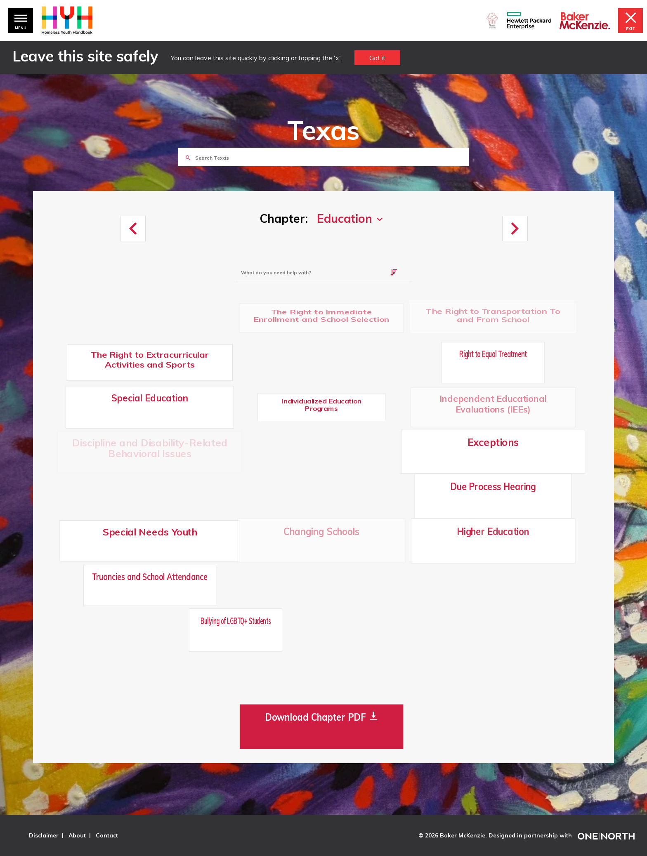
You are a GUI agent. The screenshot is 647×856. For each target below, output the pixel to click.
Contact (107, 835)
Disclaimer (44, 835)
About (77, 835)
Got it (377, 58)
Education (344, 219)
